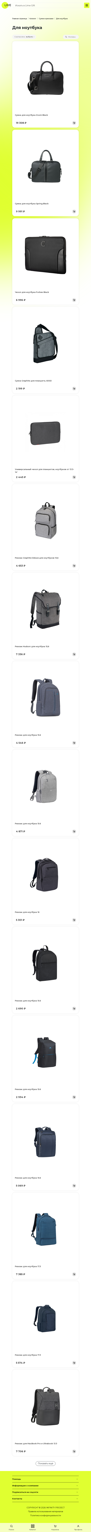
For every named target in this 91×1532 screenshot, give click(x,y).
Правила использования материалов (45, 1511)
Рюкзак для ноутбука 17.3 (28, 1266)
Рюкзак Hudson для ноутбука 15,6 (32, 646)
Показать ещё (45, 1463)
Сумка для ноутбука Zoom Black (31, 115)
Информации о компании (45, 1485)
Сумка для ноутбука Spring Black (32, 203)
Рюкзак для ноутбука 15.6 (28, 735)
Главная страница (19, 19)
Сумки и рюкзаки (46, 19)
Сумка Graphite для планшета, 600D (33, 381)
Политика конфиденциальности (45, 1515)
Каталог (33, 19)
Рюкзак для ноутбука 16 (27, 912)
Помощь (45, 1479)
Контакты (45, 1498)
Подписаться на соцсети (45, 1492)
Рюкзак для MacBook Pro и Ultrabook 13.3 (36, 1443)
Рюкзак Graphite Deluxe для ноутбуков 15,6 (36, 558)
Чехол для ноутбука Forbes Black (32, 292)
